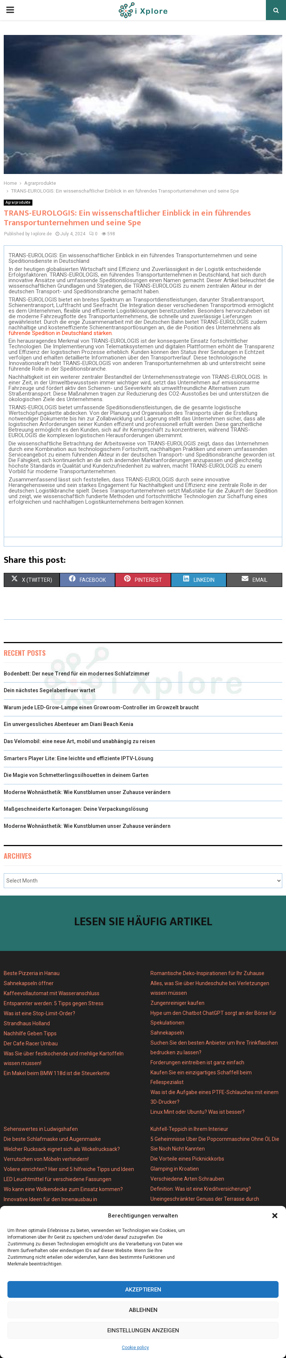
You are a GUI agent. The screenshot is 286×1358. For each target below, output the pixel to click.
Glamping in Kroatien (174, 1169)
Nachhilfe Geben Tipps (30, 1033)
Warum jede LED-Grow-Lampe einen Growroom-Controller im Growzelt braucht (101, 707)
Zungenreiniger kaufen (177, 1003)
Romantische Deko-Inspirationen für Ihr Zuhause (207, 973)
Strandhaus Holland (27, 1023)
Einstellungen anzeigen (143, 1330)
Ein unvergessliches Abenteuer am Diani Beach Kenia (68, 724)
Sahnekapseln (167, 1033)
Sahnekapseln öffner (29, 983)
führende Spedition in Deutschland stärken (60, 333)
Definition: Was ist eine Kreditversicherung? (200, 1189)
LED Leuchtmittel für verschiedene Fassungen (57, 1179)
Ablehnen (143, 1310)
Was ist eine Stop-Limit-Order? (39, 1013)
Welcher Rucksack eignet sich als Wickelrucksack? (62, 1149)
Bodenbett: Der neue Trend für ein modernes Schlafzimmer (77, 674)
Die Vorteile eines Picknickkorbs (187, 1159)
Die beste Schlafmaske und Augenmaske (52, 1139)
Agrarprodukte (18, 202)
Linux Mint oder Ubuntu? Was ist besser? (197, 1112)
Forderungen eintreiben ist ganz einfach (197, 1062)
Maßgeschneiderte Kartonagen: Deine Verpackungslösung (76, 809)
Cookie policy (135, 1347)
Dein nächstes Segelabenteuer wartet (49, 690)
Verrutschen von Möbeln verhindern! (46, 1159)
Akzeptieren (143, 1289)
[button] (275, 1215)
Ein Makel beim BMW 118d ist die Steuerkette (57, 1073)
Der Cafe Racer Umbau (31, 1043)
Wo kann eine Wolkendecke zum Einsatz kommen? (63, 1189)
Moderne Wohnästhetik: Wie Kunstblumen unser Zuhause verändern (87, 792)
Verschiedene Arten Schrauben (187, 1179)
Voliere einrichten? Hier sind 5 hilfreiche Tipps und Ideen (69, 1169)
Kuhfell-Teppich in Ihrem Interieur (189, 1129)
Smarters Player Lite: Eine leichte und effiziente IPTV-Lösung (78, 758)
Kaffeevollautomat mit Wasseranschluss (51, 993)
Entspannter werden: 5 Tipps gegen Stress (54, 1003)
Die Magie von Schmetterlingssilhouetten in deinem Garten (76, 775)
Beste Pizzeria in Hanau (32, 973)
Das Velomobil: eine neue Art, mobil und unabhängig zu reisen (79, 741)
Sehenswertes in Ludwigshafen (41, 1129)
